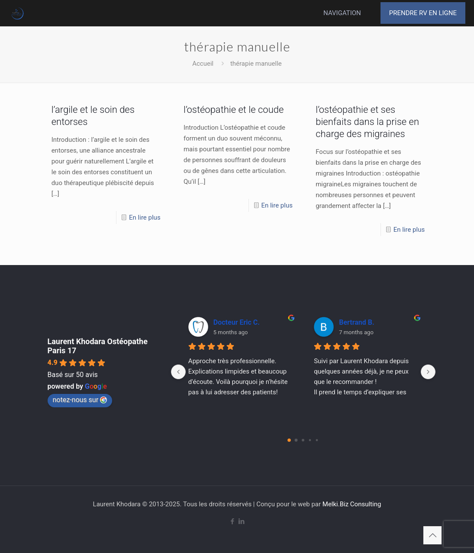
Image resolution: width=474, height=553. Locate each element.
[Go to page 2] (303, 440)
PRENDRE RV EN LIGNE (423, 13)
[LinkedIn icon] (242, 521)
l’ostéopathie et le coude (234, 109)
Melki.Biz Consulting (351, 504)
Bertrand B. (356, 322)
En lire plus (145, 217)
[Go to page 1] (296, 440)
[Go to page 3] (310, 440)
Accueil (202, 63)
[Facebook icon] (232, 521)
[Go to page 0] (289, 440)
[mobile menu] (355, 13)
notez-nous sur (80, 400)
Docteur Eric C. (236, 322)
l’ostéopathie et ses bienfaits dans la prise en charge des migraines (367, 121)
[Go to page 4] (317, 440)
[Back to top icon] (432, 535)
